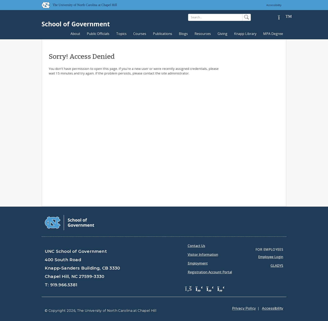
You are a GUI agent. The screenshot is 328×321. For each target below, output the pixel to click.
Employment (198, 263)
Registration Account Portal (210, 272)
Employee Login (270, 256)
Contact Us (196, 245)
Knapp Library (245, 33)
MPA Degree (273, 33)
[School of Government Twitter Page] (199, 288)
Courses (139, 33)
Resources (203, 33)
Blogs (183, 33)
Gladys (276, 265)
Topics (121, 33)
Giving (222, 33)
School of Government (76, 24)
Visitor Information (203, 254)
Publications (162, 33)
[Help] (282, 17)
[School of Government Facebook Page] (188, 288)
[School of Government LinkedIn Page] (210, 288)
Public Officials (98, 33)
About (75, 33)
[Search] (215, 17)
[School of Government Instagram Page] (221, 288)
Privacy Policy (244, 308)
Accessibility (274, 5)
